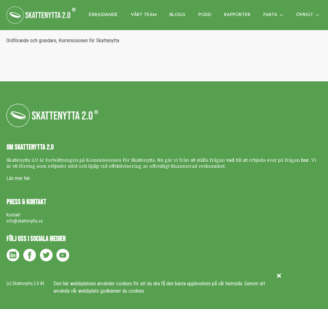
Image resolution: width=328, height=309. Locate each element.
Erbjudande (103, 14)
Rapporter (237, 14)
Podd (204, 14)
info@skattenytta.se (24, 221)
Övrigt (304, 14)
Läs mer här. (18, 178)
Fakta (270, 14)
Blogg (177, 14)
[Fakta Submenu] (283, 15)
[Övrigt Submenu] (319, 15)
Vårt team (144, 14)
